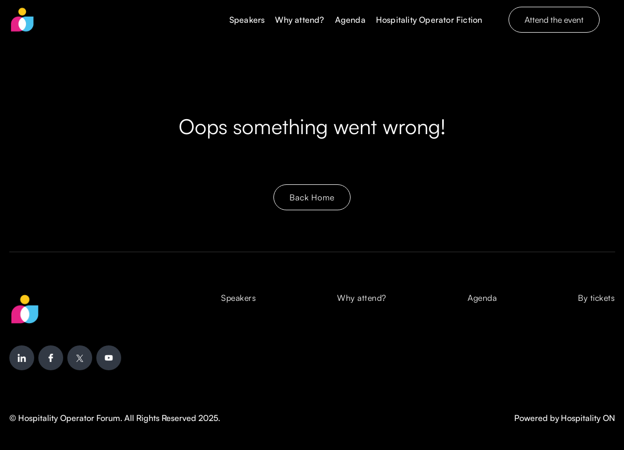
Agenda (350, 19)
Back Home (311, 197)
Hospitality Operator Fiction (429, 19)
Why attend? (299, 19)
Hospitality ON (588, 418)
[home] (22, 20)
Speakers (247, 19)
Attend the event (554, 19)
